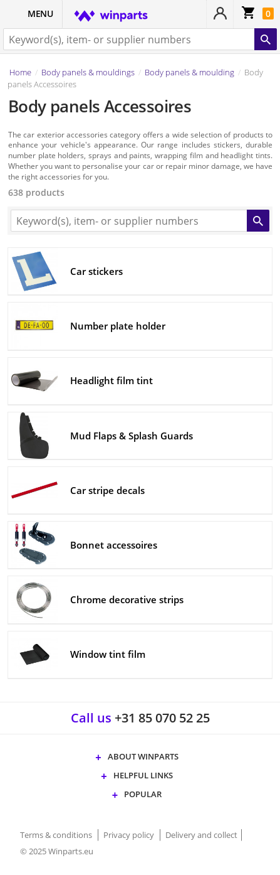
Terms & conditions (57, 834)
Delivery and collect (201, 834)
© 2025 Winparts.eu (56, 851)
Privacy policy (129, 834)
